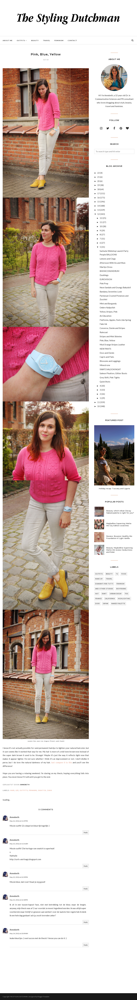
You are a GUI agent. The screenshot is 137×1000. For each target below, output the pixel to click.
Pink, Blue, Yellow (107, 340)
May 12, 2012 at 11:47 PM (19, 821)
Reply (86, 832)
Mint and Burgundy (108, 303)
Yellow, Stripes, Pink (108, 311)
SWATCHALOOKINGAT (110, 369)
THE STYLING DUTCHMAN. (19, 996)
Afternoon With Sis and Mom (112, 263)
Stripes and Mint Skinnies (111, 336)
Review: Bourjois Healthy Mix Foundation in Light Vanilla (119, 537)
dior (97, 603)
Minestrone (105, 365)
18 (98, 189)
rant (104, 594)
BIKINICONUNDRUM (109, 271)
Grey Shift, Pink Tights (110, 377)
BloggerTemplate (43, 996)
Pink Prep (104, 283)
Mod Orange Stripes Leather (112, 344)
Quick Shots (105, 381)
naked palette (118, 603)
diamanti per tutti (104, 584)
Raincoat (104, 332)
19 (98, 185)
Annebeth (14, 817)
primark (33, 790)
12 (98, 214)
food (123, 574)
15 (98, 201)
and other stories (104, 589)
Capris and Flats (107, 357)
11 (101, 222)
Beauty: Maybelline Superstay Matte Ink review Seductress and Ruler (119, 550)
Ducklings (104, 275)
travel (109, 579)
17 (98, 193)
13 (98, 210)
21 (98, 177)
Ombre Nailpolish (107, 307)
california (110, 599)
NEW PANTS (105, 349)
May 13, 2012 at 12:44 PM (19, 900)
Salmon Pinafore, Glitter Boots (113, 373)
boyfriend (121, 589)
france (98, 599)
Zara (49, 790)
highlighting (124, 599)
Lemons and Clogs (108, 258)
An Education (105, 316)
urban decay (116, 594)
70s (126, 594)
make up (99, 579)
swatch (42, 790)
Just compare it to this (61, 762)
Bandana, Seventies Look (111, 291)
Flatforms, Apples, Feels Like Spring (115, 320)
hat (97, 594)
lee (17, 790)
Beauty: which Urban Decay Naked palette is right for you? (120, 512)
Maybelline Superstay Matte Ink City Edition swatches (118, 524)
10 (101, 226)
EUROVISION (106, 279)
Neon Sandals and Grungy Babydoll (115, 287)
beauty (109, 574)
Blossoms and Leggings (110, 361)
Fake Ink (103, 324)
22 (98, 173)
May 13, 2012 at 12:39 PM (19, 877)
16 (98, 197)
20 (98, 181)
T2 (117, 574)
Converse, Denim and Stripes (112, 328)
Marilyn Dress (106, 267)
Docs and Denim (107, 353)
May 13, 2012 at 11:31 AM (19, 844)
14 (98, 206)
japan (105, 603)
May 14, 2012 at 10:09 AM (19, 933)
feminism (120, 584)
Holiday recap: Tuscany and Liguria (114, 488)
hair (12, 790)
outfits (24, 790)
